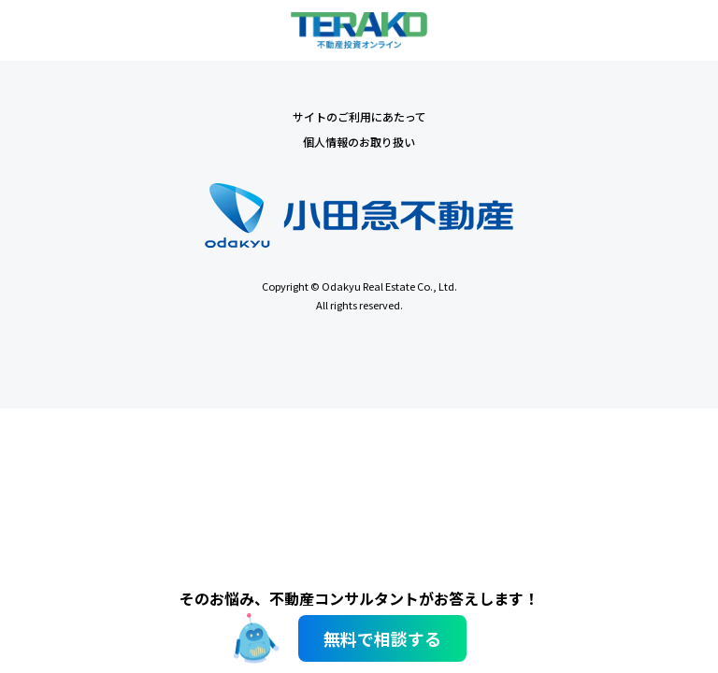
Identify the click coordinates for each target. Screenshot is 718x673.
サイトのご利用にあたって (359, 116)
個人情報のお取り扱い (359, 142)
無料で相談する (382, 638)
